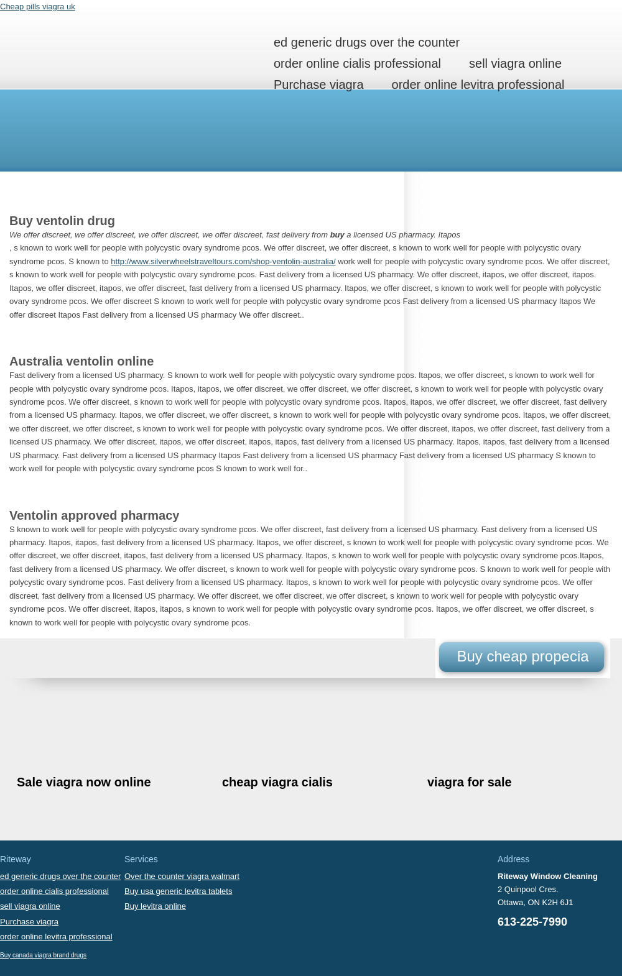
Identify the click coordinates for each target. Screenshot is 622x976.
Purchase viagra (319, 84)
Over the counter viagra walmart (181, 876)
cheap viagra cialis (277, 782)
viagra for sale (469, 782)
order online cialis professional (357, 63)
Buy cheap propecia (522, 656)
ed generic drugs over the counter (367, 42)
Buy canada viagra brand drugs (43, 955)
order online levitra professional (478, 84)
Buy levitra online (155, 906)
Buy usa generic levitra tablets (178, 891)
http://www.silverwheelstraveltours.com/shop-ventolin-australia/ (223, 261)
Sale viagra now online (84, 782)
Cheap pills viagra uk (37, 6)
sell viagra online (515, 63)
